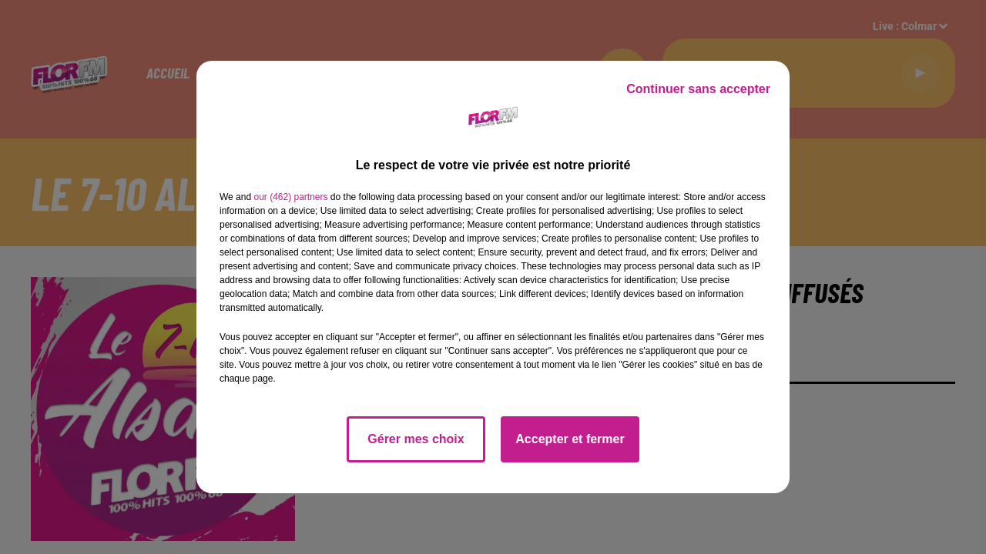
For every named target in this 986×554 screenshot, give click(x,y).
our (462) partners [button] (290, 197)
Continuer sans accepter (698, 88)
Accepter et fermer (569, 439)
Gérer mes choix (415, 439)
